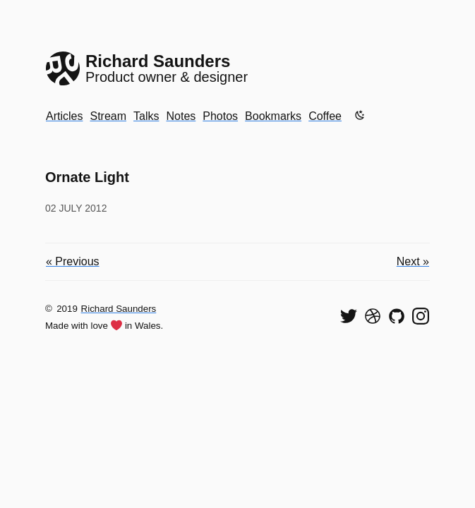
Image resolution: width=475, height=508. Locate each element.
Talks (146, 116)
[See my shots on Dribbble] (372, 316)
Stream (108, 116)
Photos (220, 116)
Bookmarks (273, 116)
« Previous (73, 261)
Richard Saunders (119, 308)
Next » (413, 261)
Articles (64, 116)
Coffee (325, 116)
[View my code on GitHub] (396, 316)
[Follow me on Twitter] (348, 316)
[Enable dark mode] (360, 115)
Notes (181, 116)
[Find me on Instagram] (420, 316)
